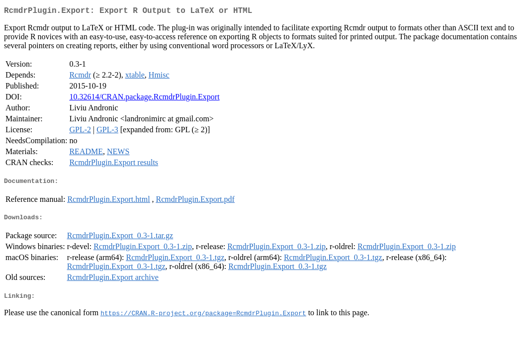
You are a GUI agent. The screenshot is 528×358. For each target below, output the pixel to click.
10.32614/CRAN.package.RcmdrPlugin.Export (144, 98)
